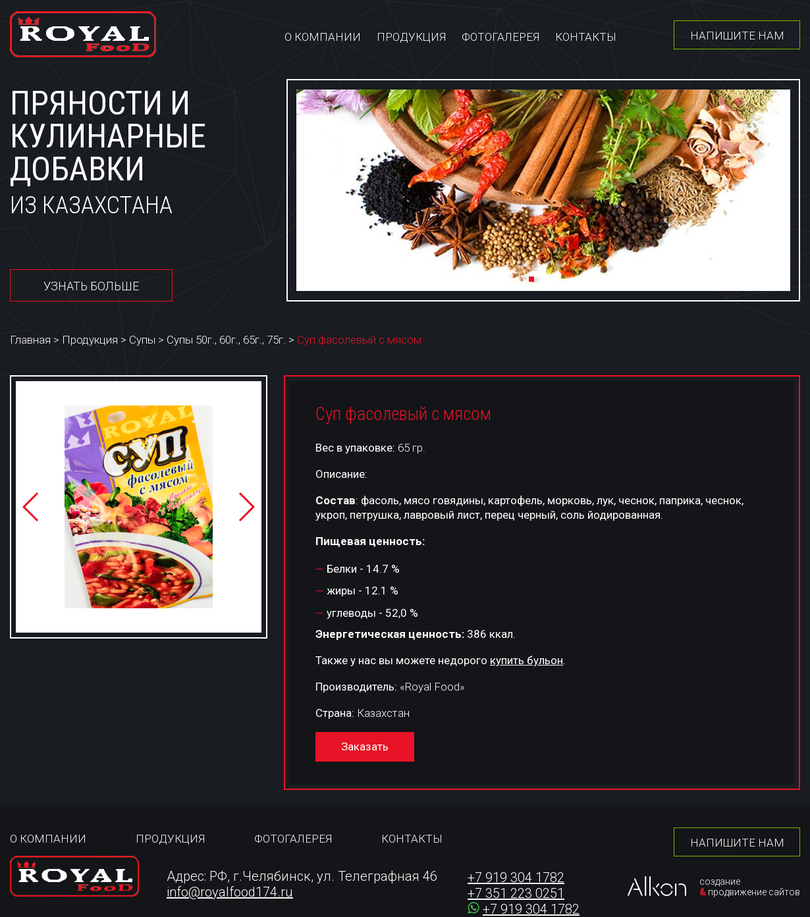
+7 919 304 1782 (516, 877)
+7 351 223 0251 (516, 893)
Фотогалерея (500, 36)
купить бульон (526, 660)
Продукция (411, 36)
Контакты (585, 36)
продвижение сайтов (754, 892)
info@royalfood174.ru (230, 892)
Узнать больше (91, 286)
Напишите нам (737, 35)
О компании (322, 36)
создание (719, 881)
